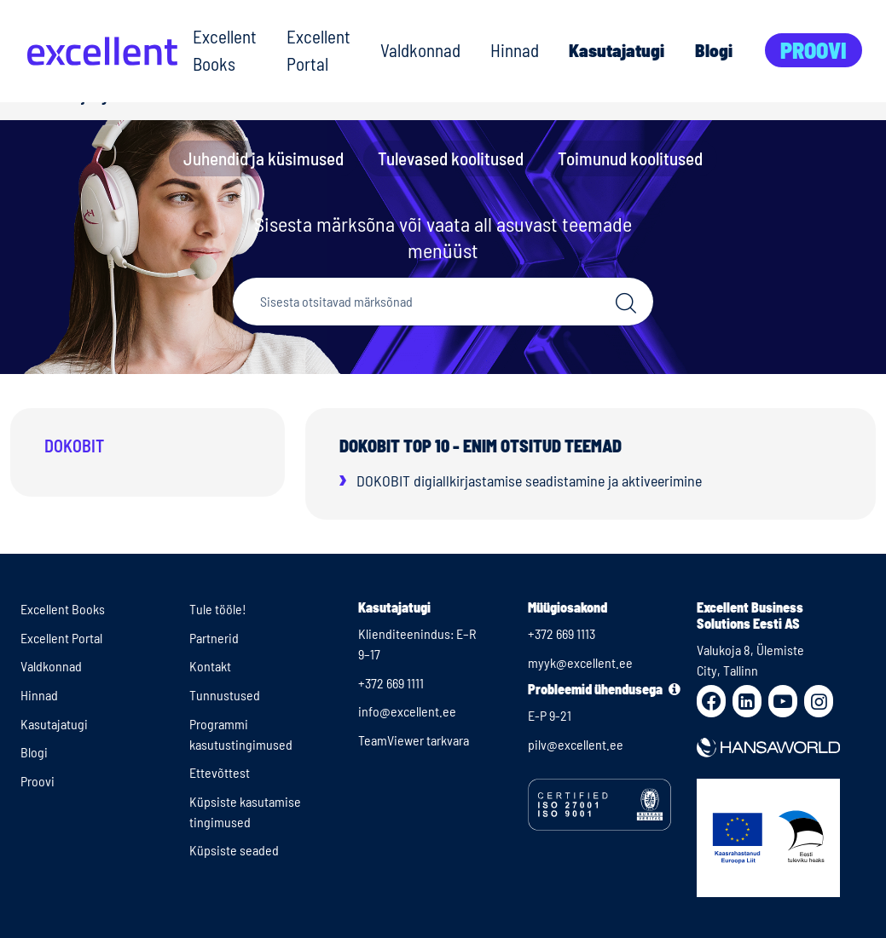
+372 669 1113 (561, 633)
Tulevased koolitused (451, 158)
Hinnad (514, 49)
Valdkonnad (420, 49)
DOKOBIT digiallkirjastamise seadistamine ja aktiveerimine (529, 480)
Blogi (714, 49)
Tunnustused (224, 695)
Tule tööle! (217, 609)
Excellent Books (225, 50)
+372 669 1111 (391, 683)
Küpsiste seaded (234, 850)
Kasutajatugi (616, 49)
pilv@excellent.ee (575, 744)
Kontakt (210, 666)
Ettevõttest (219, 772)
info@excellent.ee (407, 711)
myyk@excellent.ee (580, 662)
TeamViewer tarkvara (413, 740)
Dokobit (74, 445)
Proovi (813, 50)
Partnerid (214, 638)
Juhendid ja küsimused (263, 158)
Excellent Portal (318, 50)
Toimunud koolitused (630, 158)
